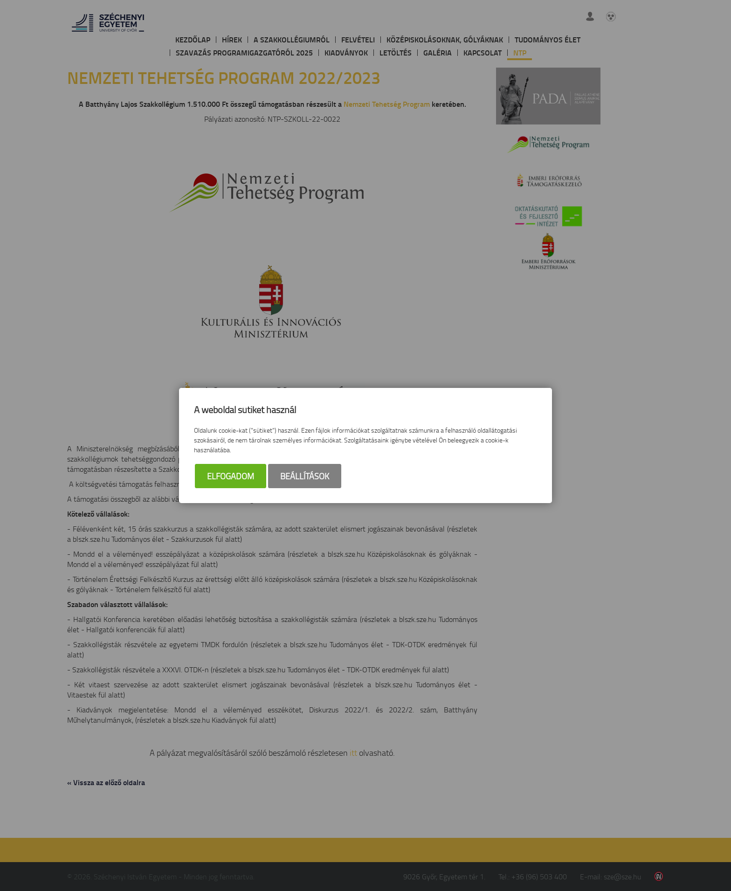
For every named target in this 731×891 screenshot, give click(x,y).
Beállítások (304, 476)
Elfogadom (230, 476)
